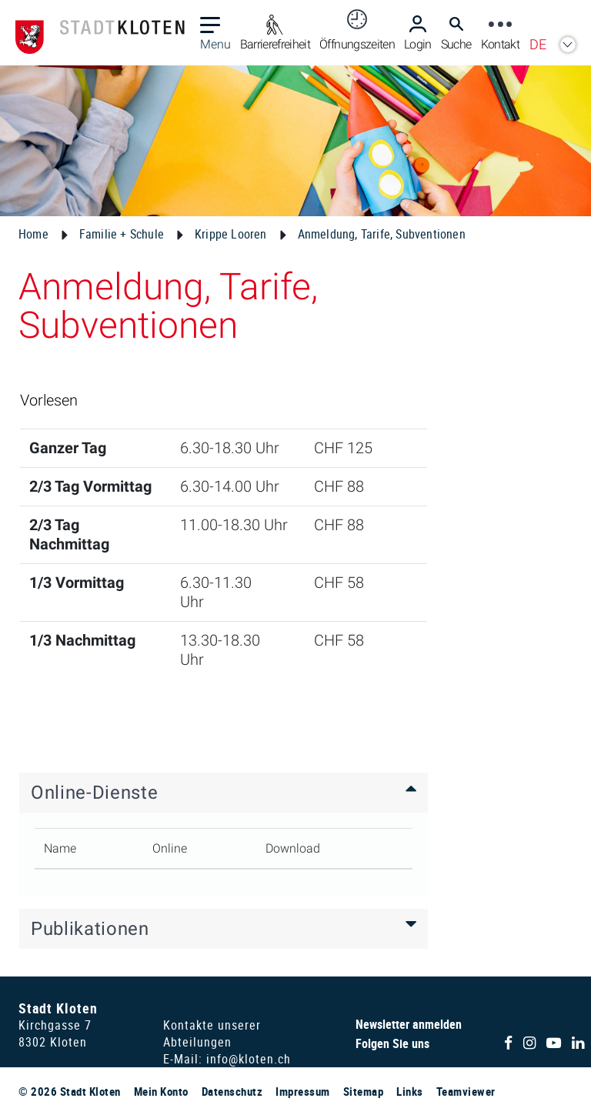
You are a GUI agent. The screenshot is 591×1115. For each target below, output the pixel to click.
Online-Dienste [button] (94, 792)
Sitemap (363, 1091)
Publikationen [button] (90, 929)
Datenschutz (232, 1091)
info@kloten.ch (248, 1058)
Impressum (302, 1091)
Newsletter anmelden (409, 1024)
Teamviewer (466, 1091)
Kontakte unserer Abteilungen (212, 1033)
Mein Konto (161, 1091)
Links (409, 1091)
